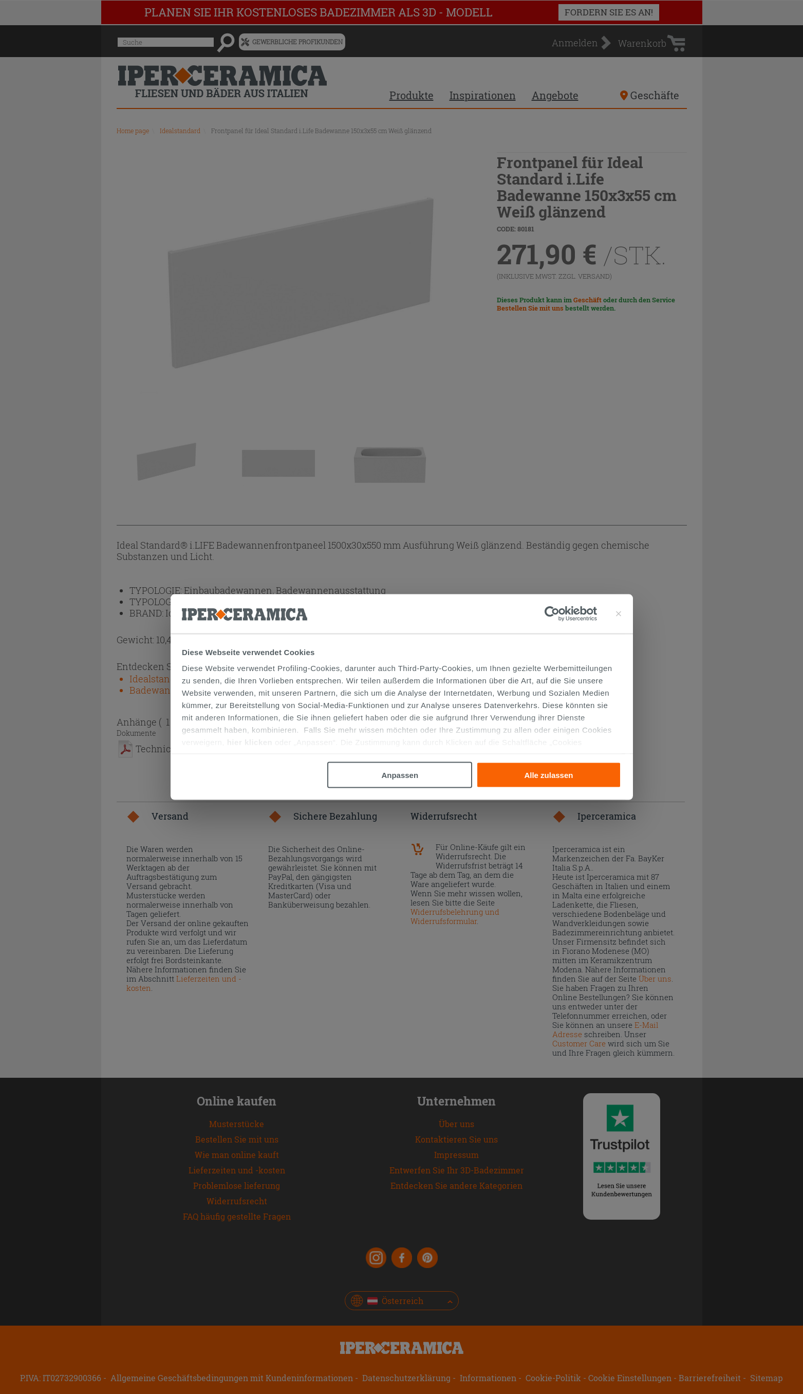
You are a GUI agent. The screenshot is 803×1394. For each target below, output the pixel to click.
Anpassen (399, 774)
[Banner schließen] (618, 614)
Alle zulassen (548, 774)
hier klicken (250, 742)
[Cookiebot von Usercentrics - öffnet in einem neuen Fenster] (571, 614)
